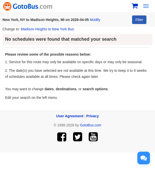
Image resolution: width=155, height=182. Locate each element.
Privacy (92, 116)
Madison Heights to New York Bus (47, 29)
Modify (95, 20)
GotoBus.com (90, 125)
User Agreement (69, 116)
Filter (139, 20)
